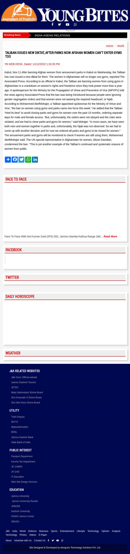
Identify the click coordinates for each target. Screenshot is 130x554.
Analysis (116, 531)
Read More (110, 236)
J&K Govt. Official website (24, 377)
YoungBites (17, 259)
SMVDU (15, 521)
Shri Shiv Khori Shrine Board (25, 402)
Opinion (105, 531)
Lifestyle (81, 531)
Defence (32, 531)
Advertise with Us (23, 540)
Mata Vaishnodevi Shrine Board (27, 392)
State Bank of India (20, 442)
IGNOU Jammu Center (22, 516)
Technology (93, 531)
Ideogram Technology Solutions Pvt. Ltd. (80, 547)
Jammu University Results (24, 501)
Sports (54, 531)
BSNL (14, 432)
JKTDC (15, 387)
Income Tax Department (23, 461)
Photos (23, 535)
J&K (8, 531)
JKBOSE (15, 506)
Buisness (43, 531)
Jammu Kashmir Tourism (23, 382)
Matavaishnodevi (19, 427)
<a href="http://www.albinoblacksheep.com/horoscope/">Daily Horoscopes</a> (65, 322)
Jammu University (20, 496)
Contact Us (39, 540)
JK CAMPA (16, 466)
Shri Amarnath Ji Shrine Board (26, 397)
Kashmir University (20, 511)
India (14, 531)
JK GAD (15, 471)
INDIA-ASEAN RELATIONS (52, 35)
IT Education (17, 476)
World (120, 45)
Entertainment (67, 531)
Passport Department (21, 456)
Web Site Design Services (24, 482)
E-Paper (43, 535)
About (8, 540)
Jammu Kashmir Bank (22, 437)
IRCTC (14, 422)
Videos (32, 535)
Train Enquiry (18, 417)
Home (109, 45)
